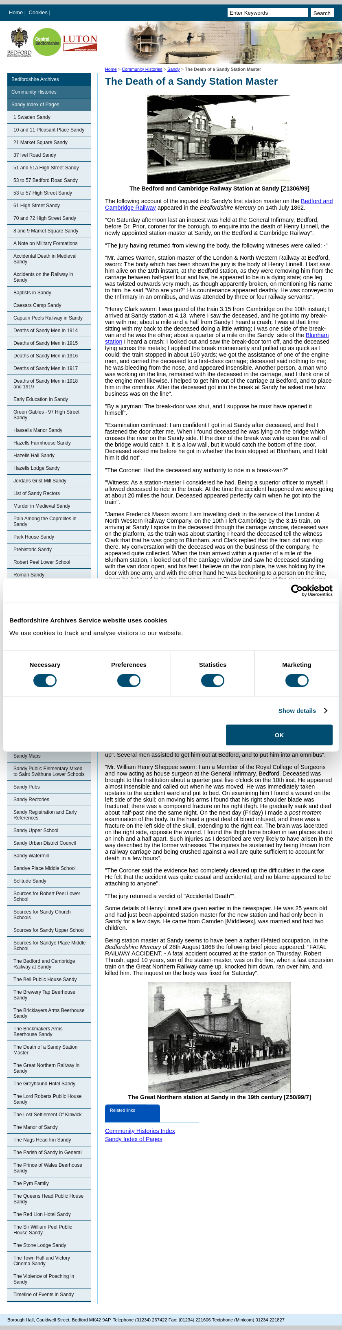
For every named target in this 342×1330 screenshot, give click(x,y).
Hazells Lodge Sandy (36, 468)
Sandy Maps (27, 756)
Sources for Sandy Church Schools (42, 914)
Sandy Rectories (31, 799)
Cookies (39, 12)
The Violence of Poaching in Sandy (43, 1279)
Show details (297, 710)
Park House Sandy (33, 537)
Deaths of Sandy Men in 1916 (45, 356)
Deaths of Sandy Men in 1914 (45, 330)
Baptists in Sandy (32, 293)
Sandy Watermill (31, 856)
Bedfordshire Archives (35, 79)
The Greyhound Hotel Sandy (44, 1084)
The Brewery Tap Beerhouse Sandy (44, 995)
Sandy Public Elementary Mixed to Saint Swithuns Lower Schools (49, 771)
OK (279, 735)
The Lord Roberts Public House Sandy (47, 1099)
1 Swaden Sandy (31, 117)
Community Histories (142, 69)
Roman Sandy (28, 575)
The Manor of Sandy (35, 1127)
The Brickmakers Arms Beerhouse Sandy (38, 1031)
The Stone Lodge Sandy (39, 1245)
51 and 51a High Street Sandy (46, 168)
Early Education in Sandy (40, 399)
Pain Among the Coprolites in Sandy (45, 521)
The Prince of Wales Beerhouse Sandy (47, 1168)
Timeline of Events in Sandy (43, 1294)
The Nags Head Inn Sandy (42, 1140)
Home (16, 12)
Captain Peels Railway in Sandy (48, 318)
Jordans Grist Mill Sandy (39, 481)
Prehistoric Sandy (32, 549)
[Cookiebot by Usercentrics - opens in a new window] (297, 590)
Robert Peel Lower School (41, 562)
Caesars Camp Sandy (37, 305)
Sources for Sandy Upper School (49, 930)
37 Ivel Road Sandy (34, 155)
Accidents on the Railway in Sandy (43, 277)
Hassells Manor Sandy (37, 430)
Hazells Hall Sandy (34, 455)
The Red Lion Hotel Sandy (42, 1214)
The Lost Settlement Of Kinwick (47, 1114)
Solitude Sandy (29, 881)
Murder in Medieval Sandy (41, 506)
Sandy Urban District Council (44, 843)
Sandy (173, 69)
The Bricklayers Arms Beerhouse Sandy (49, 1013)
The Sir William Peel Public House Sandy (42, 1230)
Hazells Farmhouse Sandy (42, 443)
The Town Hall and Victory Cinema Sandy (41, 1260)
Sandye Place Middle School (44, 868)
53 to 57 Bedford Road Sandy (45, 180)
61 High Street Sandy (36, 205)
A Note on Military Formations (45, 243)
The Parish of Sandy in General (47, 1152)
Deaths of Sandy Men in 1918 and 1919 (45, 384)
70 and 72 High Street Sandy (44, 218)
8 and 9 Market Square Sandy (45, 231)
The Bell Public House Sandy (45, 979)
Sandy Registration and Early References (45, 815)
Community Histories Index (140, 1131)
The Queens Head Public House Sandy (48, 1199)
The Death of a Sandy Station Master (45, 1050)
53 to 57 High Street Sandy (42, 193)
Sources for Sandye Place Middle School (49, 945)
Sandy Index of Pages (35, 104)
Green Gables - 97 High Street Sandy (46, 415)
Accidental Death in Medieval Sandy (45, 259)
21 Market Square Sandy (40, 142)
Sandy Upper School (35, 830)
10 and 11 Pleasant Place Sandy (48, 130)
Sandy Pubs (26, 787)
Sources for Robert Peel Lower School (46, 896)
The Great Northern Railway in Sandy (46, 1068)
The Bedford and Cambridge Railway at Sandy (44, 964)
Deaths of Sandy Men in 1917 (45, 368)
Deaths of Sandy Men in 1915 (45, 343)
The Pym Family (31, 1183)
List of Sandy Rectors (36, 493)
